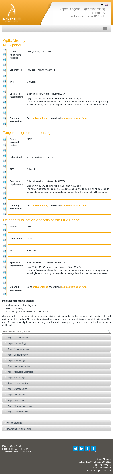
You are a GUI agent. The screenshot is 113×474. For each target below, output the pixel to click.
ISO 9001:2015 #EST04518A (15, 449)
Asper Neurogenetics (18, 383)
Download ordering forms (19, 429)
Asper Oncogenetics (17, 389)
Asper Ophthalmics (17, 394)
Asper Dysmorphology (18, 349)
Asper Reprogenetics (18, 411)
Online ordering (14, 423)
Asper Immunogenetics (19, 366)
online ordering (40, 118)
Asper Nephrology (16, 377)
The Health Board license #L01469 (17, 452)
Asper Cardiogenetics (18, 337)
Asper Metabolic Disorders (20, 372)
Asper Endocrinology (18, 355)
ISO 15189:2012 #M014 (13, 446)
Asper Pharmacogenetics (20, 406)
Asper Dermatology (17, 343)
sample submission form (74, 118)
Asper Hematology (16, 360)
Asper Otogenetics (16, 400)
